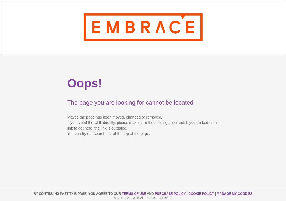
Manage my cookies (234, 194)
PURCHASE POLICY (170, 194)
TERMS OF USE (134, 194)
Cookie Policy (201, 194)
